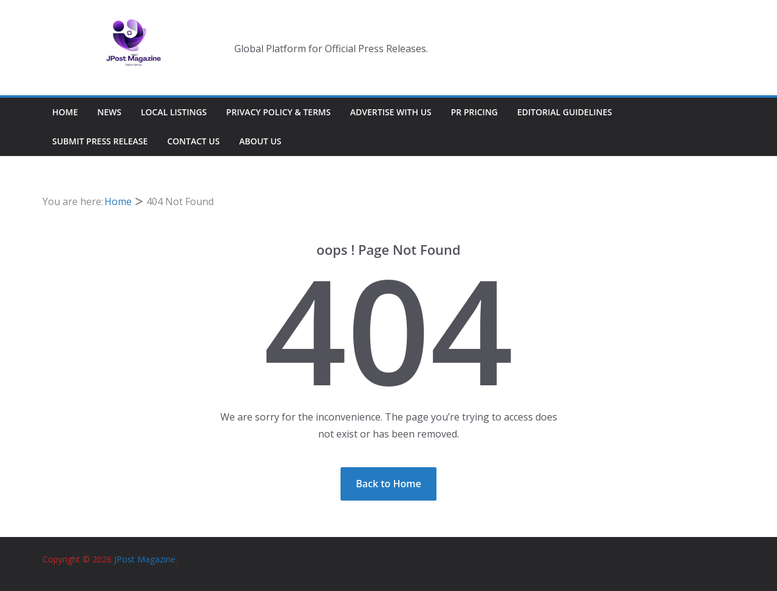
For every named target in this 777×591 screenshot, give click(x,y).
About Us (260, 141)
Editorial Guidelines (564, 112)
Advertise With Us (391, 112)
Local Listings (174, 112)
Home (65, 112)
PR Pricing (474, 112)
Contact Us (193, 141)
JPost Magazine (144, 559)
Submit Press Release (100, 141)
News (109, 112)
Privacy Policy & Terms (278, 112)
